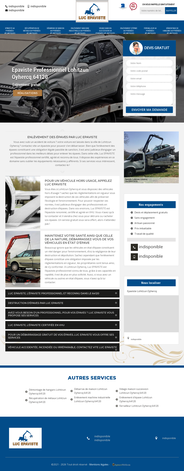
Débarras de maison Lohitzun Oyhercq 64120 (89, 390)
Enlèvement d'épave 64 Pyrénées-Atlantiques (128, 30)
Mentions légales (98, 464)
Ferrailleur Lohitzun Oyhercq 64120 (137, 405)
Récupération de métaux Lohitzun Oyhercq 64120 (46, 400)
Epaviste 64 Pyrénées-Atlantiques (9, 30)
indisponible (14, 6)
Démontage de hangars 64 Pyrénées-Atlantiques (172, 30)
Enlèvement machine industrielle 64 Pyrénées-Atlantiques (80, 30)
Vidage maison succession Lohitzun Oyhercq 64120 (132, 390)
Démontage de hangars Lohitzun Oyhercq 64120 (45, 391)
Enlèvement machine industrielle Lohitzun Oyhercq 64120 (90, 399)
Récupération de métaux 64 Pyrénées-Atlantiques (32, 30)
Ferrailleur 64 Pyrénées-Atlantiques (150, 30)
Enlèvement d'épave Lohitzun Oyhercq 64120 (134, 399)
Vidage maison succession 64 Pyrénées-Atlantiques (105, 30)
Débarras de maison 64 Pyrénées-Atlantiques (55, 30)
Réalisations (27, 93)
